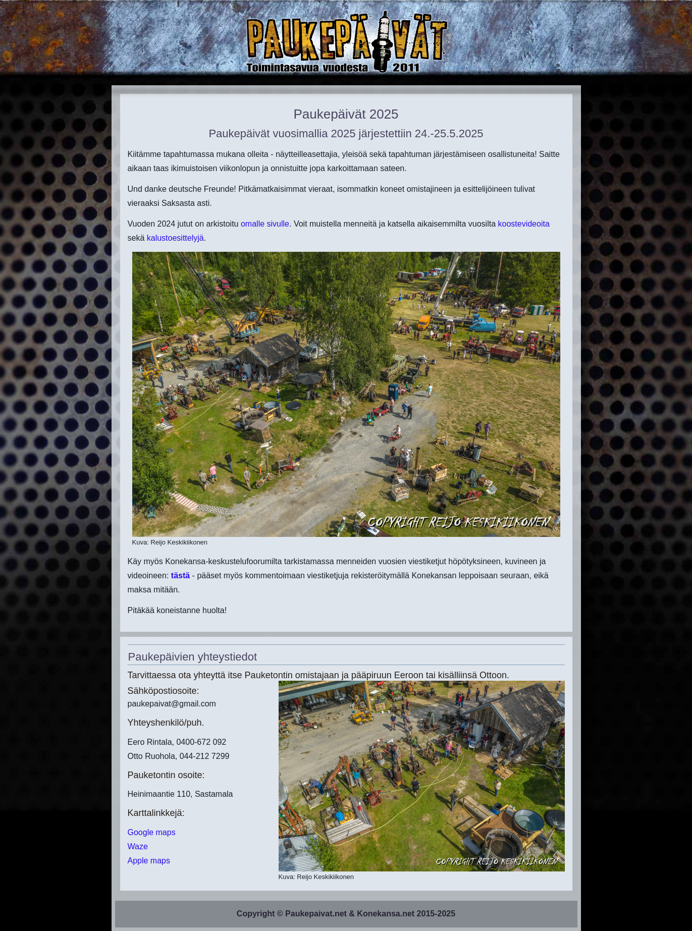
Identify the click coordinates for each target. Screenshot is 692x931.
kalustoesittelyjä (175, 238)
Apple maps (149, 860)
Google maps (152, 832)
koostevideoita (524, 224)
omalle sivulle (265, 224)
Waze (138, 846)
